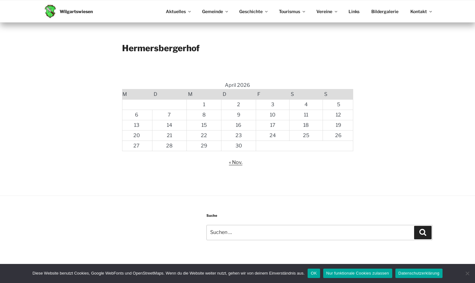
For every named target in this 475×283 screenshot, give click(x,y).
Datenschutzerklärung (418, 273)
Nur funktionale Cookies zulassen (357, 273)
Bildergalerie (384, 11)
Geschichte (254, 11)
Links (354, 11)
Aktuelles (179, 11)
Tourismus (292, 11)
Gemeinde (215, 11)
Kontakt (421, 11)
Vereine (327, 11)
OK (314, 273)
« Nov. (235, 162)
